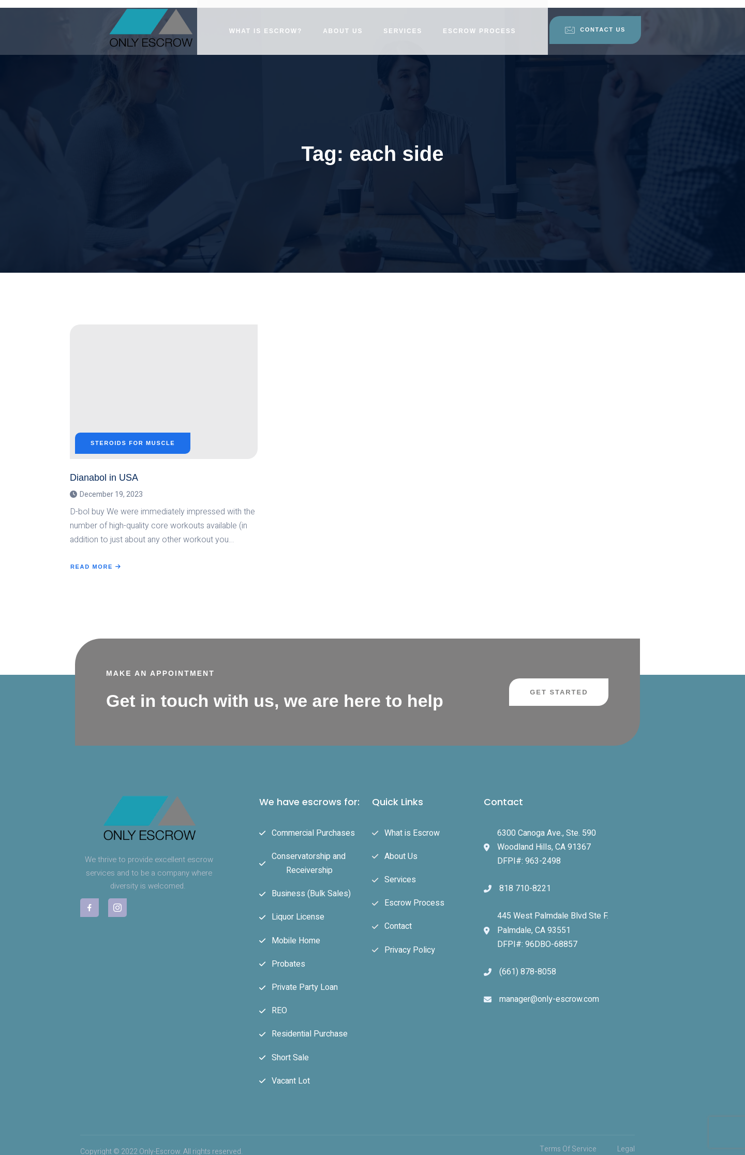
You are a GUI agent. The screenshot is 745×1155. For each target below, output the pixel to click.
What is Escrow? (265, 23)
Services (402, 23)
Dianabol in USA (104, 469)
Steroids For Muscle (133, 435)
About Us (343, 23)
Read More (96, 559)
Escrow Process (479, 23)
